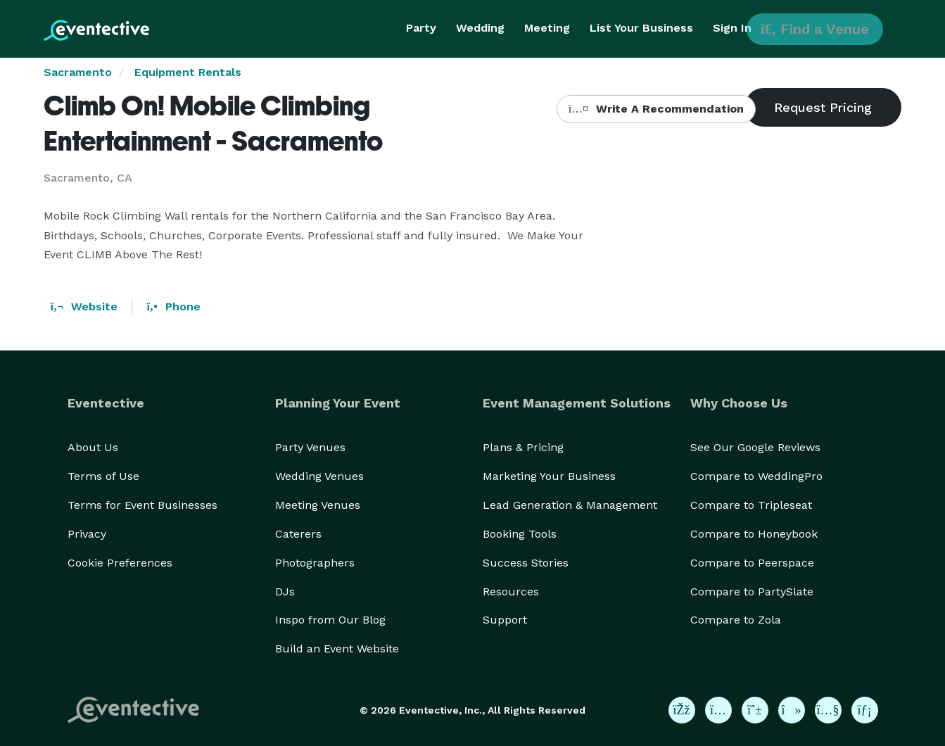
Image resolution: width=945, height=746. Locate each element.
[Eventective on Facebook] (681, 710)
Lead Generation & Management (570, 505)
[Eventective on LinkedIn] (864, 710)
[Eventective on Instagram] (718, 710)
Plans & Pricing (523, 447)
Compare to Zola (735, 619)
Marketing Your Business (549, 476)
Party (421, 27)
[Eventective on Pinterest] (755, 710)
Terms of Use (103, 476)
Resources (511, 591)
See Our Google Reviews (755, 447)
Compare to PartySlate (751, 591)
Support (505, 619)
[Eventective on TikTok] (791, 710)
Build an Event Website (337, 648)
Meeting (547, 27)
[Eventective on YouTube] (828, 710)
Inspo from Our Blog (330, 619)
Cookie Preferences (120, 562)
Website (84, 306)
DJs (285, 591)
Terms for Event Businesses (142, 505)
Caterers (298, 533)
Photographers (315, 562)
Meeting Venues (317, 505)
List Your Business (641, 27)
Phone (173, 306)
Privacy (87, 533)
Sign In (732, 27)
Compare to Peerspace (752, 562)
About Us (93, 447)
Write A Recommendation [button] (656, 108)
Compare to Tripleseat (751, 505)
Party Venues (310, 447)
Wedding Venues (319, 476)
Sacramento (78, 72)
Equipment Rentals (187, 72)
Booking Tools (520, 533)
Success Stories (526, 562)
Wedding (480, 27)
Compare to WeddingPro (756, 476)
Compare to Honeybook (754, 533)
